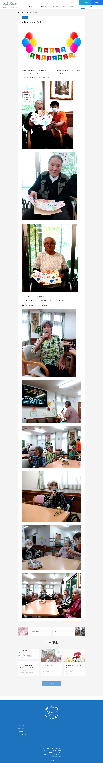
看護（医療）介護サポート (69, 6)
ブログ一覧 (51, 686)
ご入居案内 (55, 6)
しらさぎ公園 (30, 673)
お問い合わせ (85, 2)
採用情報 (97, 2)
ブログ (83, 6)
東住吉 (21, 673)
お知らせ (92, 6)
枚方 (25, 17)
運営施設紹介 (44, 6)
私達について (32, 6)
